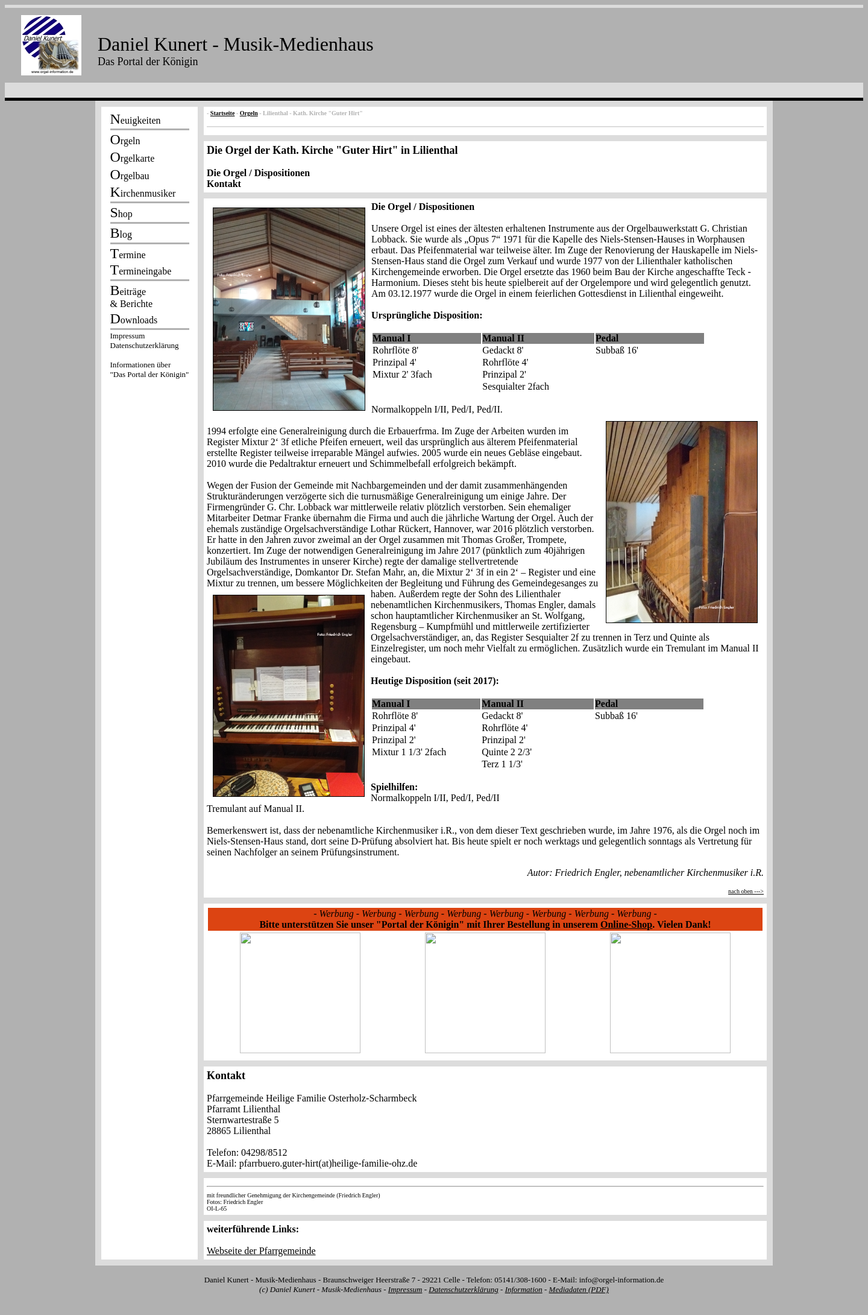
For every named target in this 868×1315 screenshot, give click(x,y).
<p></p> (149, 357)
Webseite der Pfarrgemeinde (261, 1251)
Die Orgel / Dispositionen (258, 173)
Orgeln (249, 113)
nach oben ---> (746, 891)
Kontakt (224, 184)
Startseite (222, 113)
